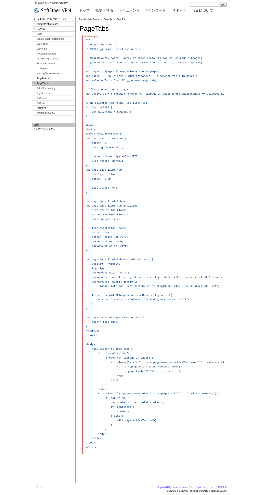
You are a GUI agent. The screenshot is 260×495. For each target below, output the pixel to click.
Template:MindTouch (89, 19)
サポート (179, 10)
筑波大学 (222, 487)
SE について (203, 10)
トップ (84, 10)
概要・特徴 (104, 10)
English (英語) (164, 487)
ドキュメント (129, 10)
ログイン (37, 487)
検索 (223, 4)
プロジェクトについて (205, 487)
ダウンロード (155, 10)
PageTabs (121, 19)
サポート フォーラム (183, 487)
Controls (108, 19)
